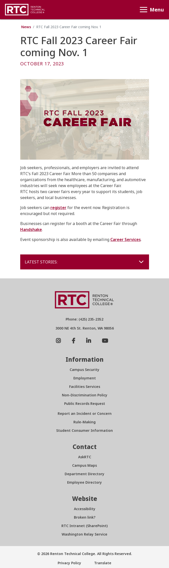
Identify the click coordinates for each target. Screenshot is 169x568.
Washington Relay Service (84, 534)
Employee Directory (84, 482)
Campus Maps (84, 465)
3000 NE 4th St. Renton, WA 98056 (84, 328)
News (26, 26)
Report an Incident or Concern (85, 413)
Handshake (31, 229)
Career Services (125, 239)
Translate (102, 563)
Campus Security (84, 369)
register (58, 207)
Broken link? (84, 517)
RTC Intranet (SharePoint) (84, 525)
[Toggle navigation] (141, 261)
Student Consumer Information (84, 430)
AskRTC (84, 456)
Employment (84, 378)
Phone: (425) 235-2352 (84, 319)
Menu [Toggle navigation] (150, 9)
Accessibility (84, 508)
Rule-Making (84, 422)
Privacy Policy (69, 563)
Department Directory (84, 473)
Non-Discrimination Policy (84, 395)
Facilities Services (84, 386)
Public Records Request (84, 403)
